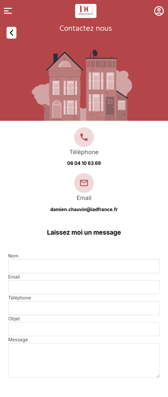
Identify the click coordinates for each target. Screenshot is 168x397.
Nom (13, 256)
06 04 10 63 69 (84, 163)
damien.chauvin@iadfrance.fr (83, 209)
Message (18, 339)
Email (14, 277)
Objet (14, 318)
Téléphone (19, 297)
